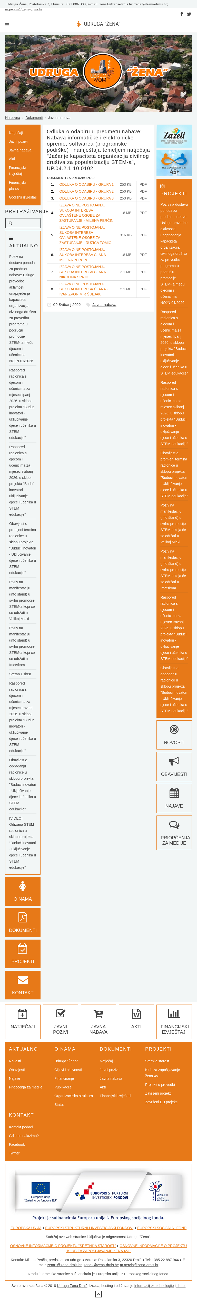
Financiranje (64, 1078)
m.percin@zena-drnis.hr (23, 9)
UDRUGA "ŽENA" (102, 24)
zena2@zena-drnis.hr (150, 4)
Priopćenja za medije (175, 835)
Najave (14, 1078)
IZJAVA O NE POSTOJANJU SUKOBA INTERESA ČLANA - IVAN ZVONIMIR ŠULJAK (84, 289)
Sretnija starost (157, 1061)
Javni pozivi (18, 141)
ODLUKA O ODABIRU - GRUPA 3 (87, 198)
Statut (59, 1105)
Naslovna (12, 118)
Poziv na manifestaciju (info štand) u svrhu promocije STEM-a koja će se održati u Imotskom (22, 646)
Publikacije (63, 1087)
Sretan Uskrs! (20, 674)
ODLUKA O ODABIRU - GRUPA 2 (87, 191)
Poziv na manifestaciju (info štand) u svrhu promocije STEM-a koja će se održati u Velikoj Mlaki (22, 600)
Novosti (15, 1061)
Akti (12, 159)
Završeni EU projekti (161, 1102)
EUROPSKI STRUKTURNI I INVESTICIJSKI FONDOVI (89, 1228)
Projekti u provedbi (160, 1085)
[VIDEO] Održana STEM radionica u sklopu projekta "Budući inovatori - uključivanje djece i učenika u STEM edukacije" (22, 842)
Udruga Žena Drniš (72, 1286)
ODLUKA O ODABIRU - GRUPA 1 (87, 184)
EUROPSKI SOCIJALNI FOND (161, 1228)
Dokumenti (34, 118)
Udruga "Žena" (66, 1061)
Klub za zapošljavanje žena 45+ (162, 1073)
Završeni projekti (158, 1093)
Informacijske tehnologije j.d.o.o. (159, 1286)
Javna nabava (104, 304)
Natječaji (16, 133)
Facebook (17, 1144)
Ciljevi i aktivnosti (68, 1070)
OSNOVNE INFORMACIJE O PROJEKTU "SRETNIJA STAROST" (63, 1246)
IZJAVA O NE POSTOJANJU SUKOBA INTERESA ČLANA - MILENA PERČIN (84, 255)
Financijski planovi (17, 185)
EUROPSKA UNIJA (26, 1228)
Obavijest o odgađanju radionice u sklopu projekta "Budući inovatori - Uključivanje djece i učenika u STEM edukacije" (22, 784)
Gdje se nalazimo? (24, 1136)
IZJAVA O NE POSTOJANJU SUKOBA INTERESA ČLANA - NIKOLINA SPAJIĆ (84, 272)
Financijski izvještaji (17, 171)
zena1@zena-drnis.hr (116, 4)
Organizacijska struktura (73, 1096)
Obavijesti (17, 1070)
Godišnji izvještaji (22, 197)
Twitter (14, 1153)
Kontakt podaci (21, 1127)
